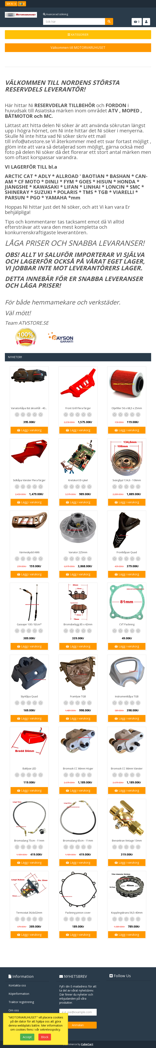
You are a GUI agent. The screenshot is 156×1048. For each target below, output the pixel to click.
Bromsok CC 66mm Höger (78, 768)
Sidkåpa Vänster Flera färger (29, 480)
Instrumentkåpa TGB (127, 696)
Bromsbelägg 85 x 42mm (78, 624)
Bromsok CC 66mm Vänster (127, 768)
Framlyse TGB (78, 696)
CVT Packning (126, 624)
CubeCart (87, 1044)
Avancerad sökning (55, 14)
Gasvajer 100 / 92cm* (29, 624)
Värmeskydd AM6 (29, 552)
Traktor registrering (21, 1002)
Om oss (14, 1010)
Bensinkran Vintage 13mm (127, 840)
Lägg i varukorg (29, 430)
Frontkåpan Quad (127, 552)
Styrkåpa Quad (29, 696)
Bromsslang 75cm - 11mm (29, 840)
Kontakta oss (17, 985)
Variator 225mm (78, 552)
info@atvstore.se (31, 141)
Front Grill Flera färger (78, 408)
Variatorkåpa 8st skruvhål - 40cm (30, 408)
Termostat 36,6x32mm (29, 912)
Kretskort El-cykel (78, 480)
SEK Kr (11, 3)
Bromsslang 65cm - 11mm (78, 840)
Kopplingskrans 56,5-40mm (127, 912)
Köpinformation (19, 994)
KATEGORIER (78, 34)
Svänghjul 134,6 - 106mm (127, 480)
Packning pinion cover (78, 912)
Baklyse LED (29, 768)
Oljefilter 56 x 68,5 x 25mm (127, 408)
